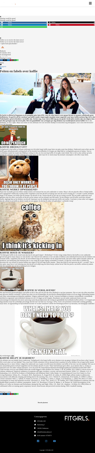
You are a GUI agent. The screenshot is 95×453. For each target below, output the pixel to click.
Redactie (3, 51)
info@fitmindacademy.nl (44, 432)
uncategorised (6, 54)
